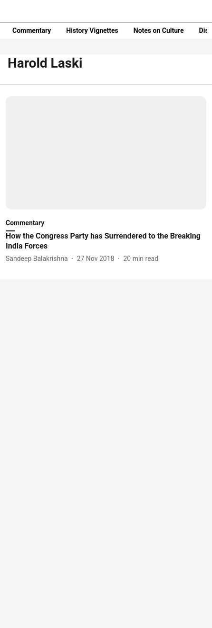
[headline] (106, 241)
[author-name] (39, 259)
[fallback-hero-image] (106, 152)
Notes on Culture (159, 30)
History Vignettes (92, 30)
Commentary (31, 30)
